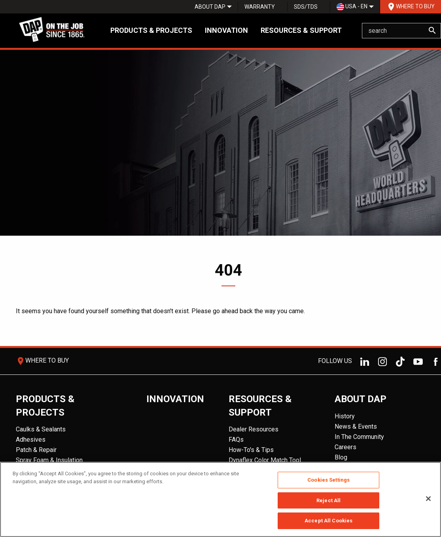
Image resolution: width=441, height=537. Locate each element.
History (345, 416)
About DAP (210, 7)
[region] (220, 499)
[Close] (428, 498)
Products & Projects (151, 30)
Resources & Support (301, 30)
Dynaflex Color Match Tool (265, 460)
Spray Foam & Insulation (49, 460)
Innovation (226, 30)
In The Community (359, 437)
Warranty (259, 7)
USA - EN (352, 7)
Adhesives (30, 439)
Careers (345, 447)
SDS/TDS (306, 7)
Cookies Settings (328, 480)
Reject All (328, 500)
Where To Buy (410, 6)
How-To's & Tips (251, 450)
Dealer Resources (253, 429)
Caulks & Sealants (41, 429)
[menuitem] (210, 6)
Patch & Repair (36, 450)
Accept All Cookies (328, 521)
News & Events (356, 426)
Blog (341, 457)
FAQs (236, 439)
